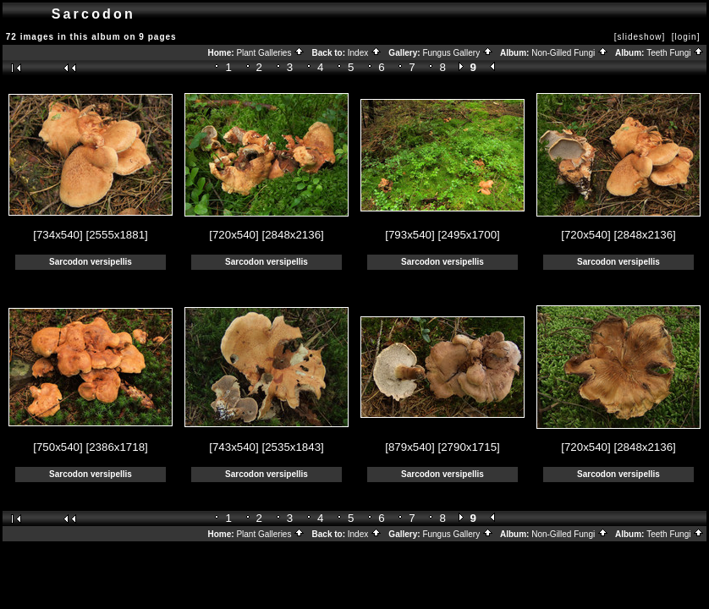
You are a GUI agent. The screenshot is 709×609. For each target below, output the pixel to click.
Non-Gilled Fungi (569, 53)
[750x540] (58, 447)
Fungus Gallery (457, 53)
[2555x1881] (116, 234)
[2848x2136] (292, 234)
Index (365, 53)
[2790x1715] (468, 447)
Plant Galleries (270, 53)
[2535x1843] (292, 447)
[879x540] (410, 447)
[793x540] (410, 234)
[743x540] (234, 447)
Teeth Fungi (675, 53)
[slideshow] (639, 36)
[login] (686, 36)
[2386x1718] (116, 447)
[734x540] (58, 234)
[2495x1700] (468, 234)
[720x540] (234, 234)
